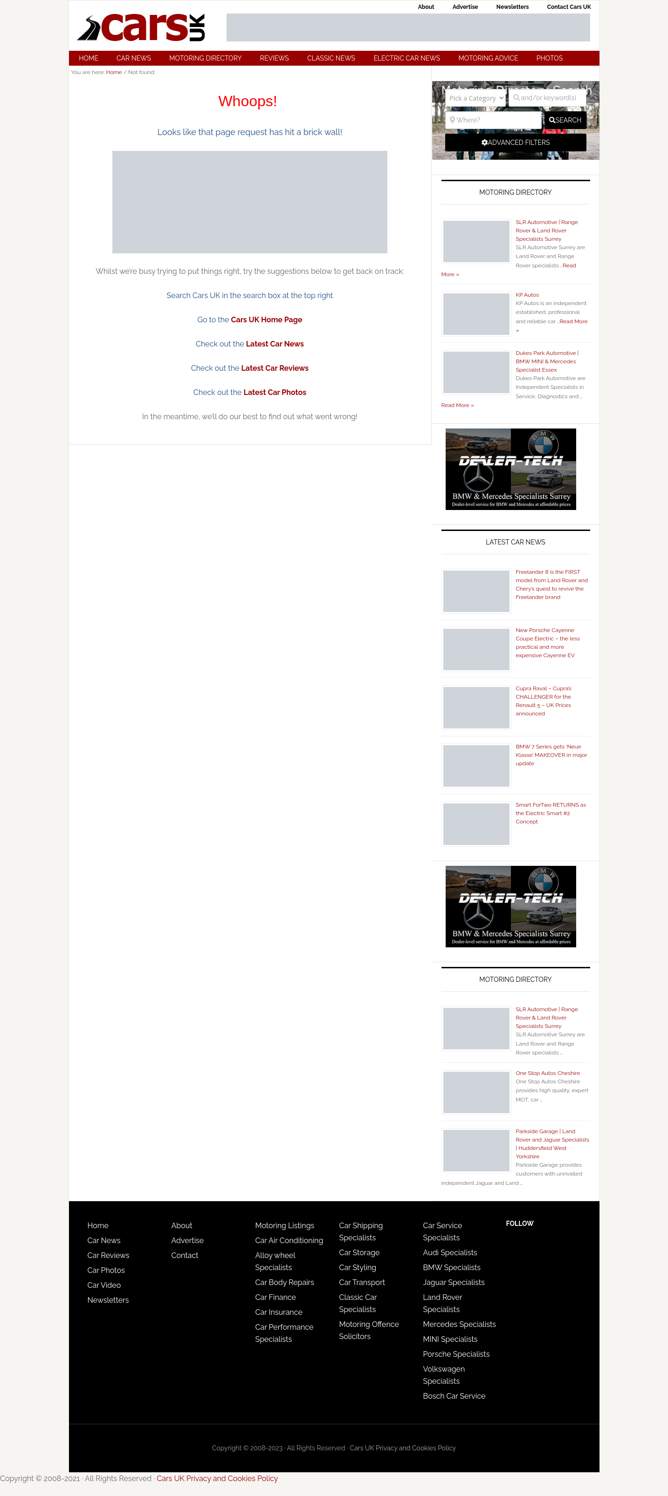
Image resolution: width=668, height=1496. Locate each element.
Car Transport (362, 1282)
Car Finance (275, 1297)
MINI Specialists (450, 1339)
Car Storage (359, 1252)
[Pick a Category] (475, 98)
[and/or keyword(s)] (547, 98)
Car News (104, 1240)
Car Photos (106, 1270)
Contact (185, 1255)
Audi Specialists (450, 1252)
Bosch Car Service (454, 1396)
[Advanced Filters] (515, 142)
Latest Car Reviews (275, 368)
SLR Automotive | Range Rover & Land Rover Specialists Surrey (547, 230)
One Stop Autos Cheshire (548, 1073)
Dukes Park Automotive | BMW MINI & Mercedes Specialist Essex (547, 361)
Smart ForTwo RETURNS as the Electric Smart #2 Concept (551, 813)
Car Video (104, 1285)
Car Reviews (109, 1255)
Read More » (457, 405)
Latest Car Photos (275, 392)
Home (98, 1225)
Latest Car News (275, 344)
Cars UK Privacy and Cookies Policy (403, 1448)
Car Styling (358, 1267)
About (182, 1225)
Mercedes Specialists (459, 1324)
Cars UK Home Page (267, 319)
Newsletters (108, 1300)
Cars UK (141, 27)
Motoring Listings (285, 1225)
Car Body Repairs (284, 1282)
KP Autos (527, 295)
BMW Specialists (452, 1267)
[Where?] (493, 120)
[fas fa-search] (565, 120)
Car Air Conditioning (289, 1240)
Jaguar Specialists (454, 1282)
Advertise (188, 1240)
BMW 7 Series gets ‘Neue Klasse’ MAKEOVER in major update (551, 755)
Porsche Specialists (456, 1354)
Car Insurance (279, 1312)
